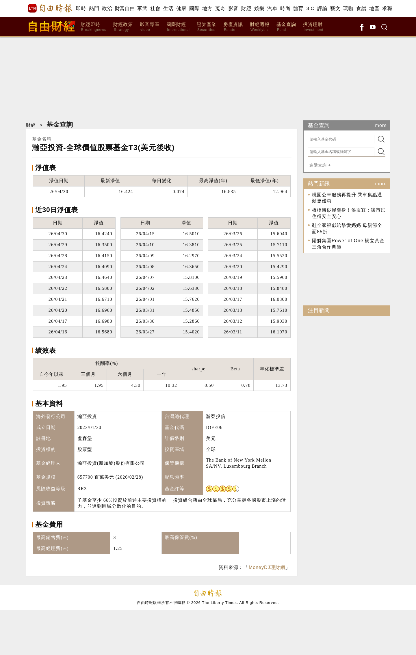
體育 (298, 8)
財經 (246, 8)
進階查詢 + (320, 165)
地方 (207, 8)
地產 (374, 8)
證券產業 (206, 27)
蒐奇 (220, 8)
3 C (310, 8)
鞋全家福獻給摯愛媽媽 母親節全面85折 (347, 228)
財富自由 (124, 8)
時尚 (285, 8)
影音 (233, 8)
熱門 (94, 8)
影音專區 (149, 27)
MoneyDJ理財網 (267, 567)
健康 (181, 8)
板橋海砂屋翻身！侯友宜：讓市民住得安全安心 (349, 213)
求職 (387, 8)
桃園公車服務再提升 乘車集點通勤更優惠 (347, 198)
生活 (168, 8)
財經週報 (260, 27)
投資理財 (313, 27)
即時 (81, 8)
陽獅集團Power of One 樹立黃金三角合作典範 (348, 243)
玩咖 (348, 8)
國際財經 (178, 27)
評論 (322, 8)
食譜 (361, 8)
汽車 (272, 8)
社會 (155, 8)
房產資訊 (233, 27)
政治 (107, 8)
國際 (194, 8)
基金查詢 (286, 27)
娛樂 (259, 8)
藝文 (335, 8)
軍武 (142, 8)
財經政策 (123, 27)
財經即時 (93, 27)
